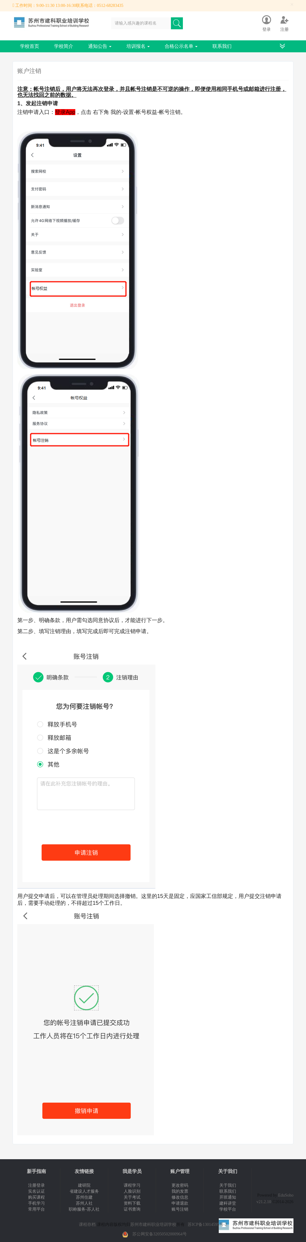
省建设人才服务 (84, 1191)
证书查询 (132, 1209)
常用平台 (36, 1209)
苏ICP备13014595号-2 (207, 1224)
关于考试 (132, 1197)
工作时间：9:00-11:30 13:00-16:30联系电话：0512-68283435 (69, 5)
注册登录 (36, 1185)
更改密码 (180, 1185)
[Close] (291, 4)
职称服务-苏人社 (84, 1209)
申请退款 (180, 1203)
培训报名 (138, 46)
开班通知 (227, 1197)
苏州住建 (84, 1197)
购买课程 (36, 1197)
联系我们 (222, 46)
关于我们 (227, 1185)
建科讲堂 (227, 1203)
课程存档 (87, 1224)
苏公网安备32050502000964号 (159, 1234)
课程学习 (132, 1185)
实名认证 (36, 1191)
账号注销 (180, 1209)
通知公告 (99, 46)
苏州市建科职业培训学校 (153, 1224)
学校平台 (227, 1209)
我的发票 (180, 1191)
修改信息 (180, 1197)
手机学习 (36, 1203)
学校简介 (63, 46)
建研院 (84, 1185)
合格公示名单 (181, 46)
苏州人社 (84, 1203)
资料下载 (132, 1203)
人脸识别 (132, 1191)
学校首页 (29, 46)
